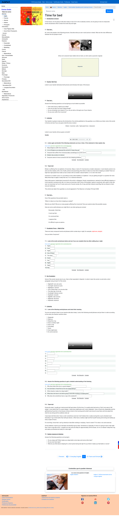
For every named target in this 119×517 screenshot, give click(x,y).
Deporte (4, 61)
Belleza (4, 69)
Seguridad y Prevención (8, 95)
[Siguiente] (95, 456)
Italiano (6, 22)
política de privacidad (41, 507)
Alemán (6, 20)
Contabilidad (7, 45)
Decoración (5, 67)
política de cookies (50, 507)
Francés (6, 18)
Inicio (3, 6)
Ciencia (4, 51)
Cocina (4, 49)
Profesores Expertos (7, 503)
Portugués (6, 24)
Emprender (7, 43)
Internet (4, 35)
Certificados (5, 501)
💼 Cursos (53, 7)
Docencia (4, 65)
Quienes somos (6, 499)
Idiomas (4, 14)
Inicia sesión (47, 145)
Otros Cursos (5, 97)
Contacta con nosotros (48, 499)
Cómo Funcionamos (7, 497)
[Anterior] (73, 456)
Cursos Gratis (6, 9)
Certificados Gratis (58, 2)
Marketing (6, 47)
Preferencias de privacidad (9, 505)
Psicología (5, 75)
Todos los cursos (6, 12)
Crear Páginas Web (9, 29)
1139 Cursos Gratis (36, 2)
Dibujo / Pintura (6, 63)
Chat (43, 2)
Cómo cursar (49, 2)
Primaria (4, 79)
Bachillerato (5, 91)
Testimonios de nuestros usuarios (51, 497)
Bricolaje (4, 71)
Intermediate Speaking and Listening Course (80, 7)
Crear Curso (74, 2)
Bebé (3, 73)
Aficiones (4, 57)
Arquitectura (5, 99)
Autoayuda (5, 39)
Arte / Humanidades (7, 55)
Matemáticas (7, 53)
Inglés (5, 16)
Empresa (4, 41)
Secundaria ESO (6, 81)
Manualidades (5, 37)
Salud (3, 59)
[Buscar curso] (74, 11)
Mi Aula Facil (103, 2)
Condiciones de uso (32, 507)
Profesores (67, 2)
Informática (5, 26)
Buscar (109, 11)
